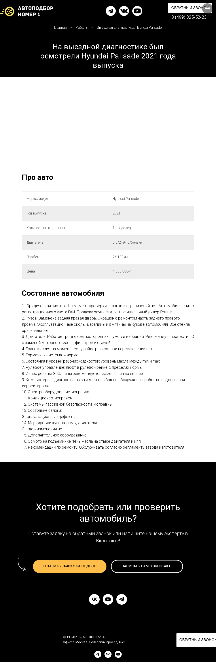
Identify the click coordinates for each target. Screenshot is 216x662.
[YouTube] (118, 654)
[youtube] (108, 599)
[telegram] (121, 599)
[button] (190, 8)
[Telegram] (97, 654)
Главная (60, 27)
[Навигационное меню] (207, 8)
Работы (82, 27)
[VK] (108, 654)
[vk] (94, 599)
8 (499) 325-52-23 (189, 17)
